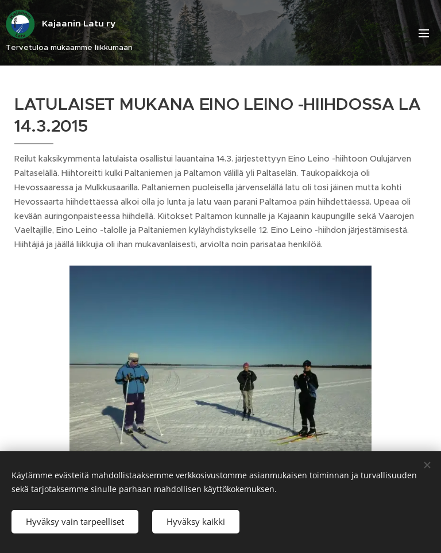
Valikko (424, 33)
